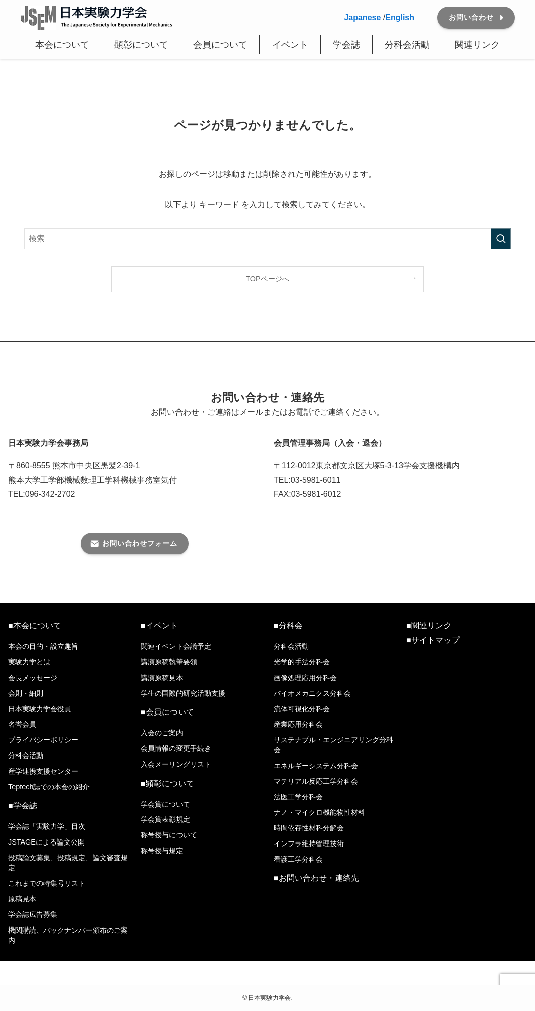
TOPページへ (267, 279)
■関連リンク (429, 625)
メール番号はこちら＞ (48, 517)
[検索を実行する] (501, 238)
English (399, 17)
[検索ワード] (267, 238)
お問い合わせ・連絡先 (319, 878)
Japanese (362, 17)
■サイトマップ (433, 640)
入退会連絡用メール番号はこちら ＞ (342, 517)
